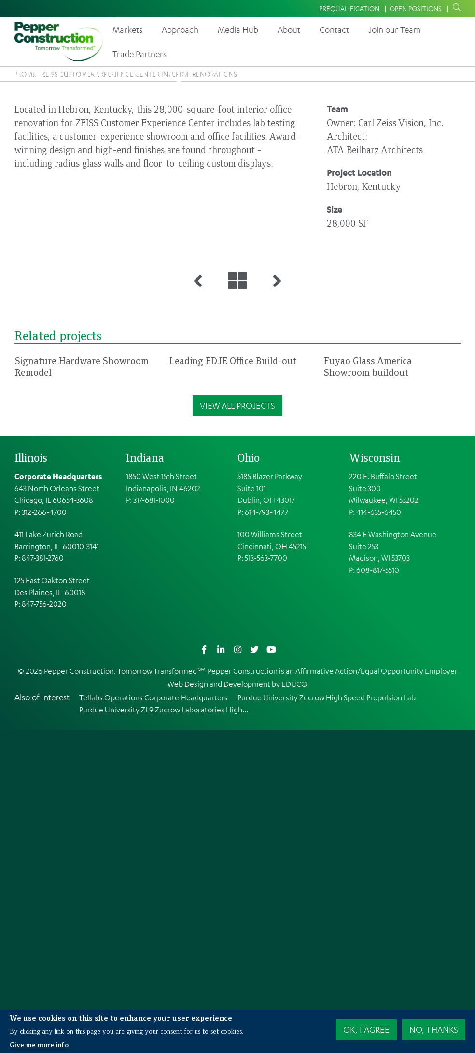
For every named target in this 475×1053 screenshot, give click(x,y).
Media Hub (238, 29)
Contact (334, 29)
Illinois (30, 780)
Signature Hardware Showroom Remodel (82, 689)
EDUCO (294, 1006)
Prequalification (349, 8)
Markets (127, 29)
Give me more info (39, 1044)
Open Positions (416, 8)
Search (455, 7)
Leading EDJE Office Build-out (232, 683)
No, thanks (433, 1030)
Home (26, 74)
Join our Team (394, 29)
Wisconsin (374, 780)
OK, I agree (366, 1030)
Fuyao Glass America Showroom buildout (368, 689)
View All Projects (237, 728)
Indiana (145, 780)
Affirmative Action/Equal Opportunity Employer (376, 993)
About (289, 29)
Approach (180, 29)
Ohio (249, 780)
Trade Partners (139, 53)
